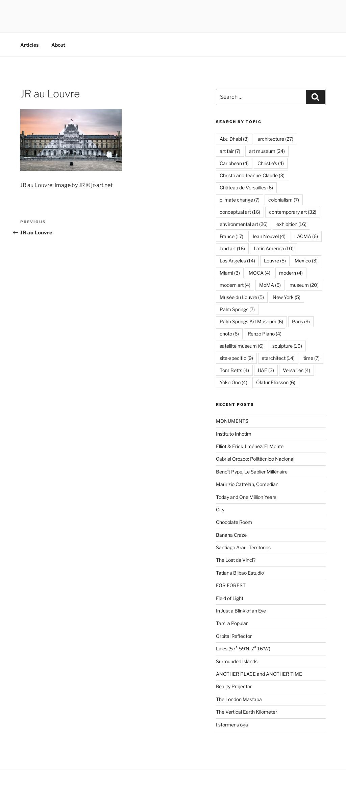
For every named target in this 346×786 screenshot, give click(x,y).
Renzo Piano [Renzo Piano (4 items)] (264, 334)
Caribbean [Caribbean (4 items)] (234, 163)
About (58, 45)
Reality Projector (234, 686)
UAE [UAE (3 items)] (266, 370)
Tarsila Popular (232, 623)
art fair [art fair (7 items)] (230, 151)
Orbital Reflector (234, 636)
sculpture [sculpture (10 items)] (287, 346)
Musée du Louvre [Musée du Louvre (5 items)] (242, 297)
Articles (29, 45)
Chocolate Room (234, 522)
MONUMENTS (232, 421)
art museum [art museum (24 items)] (267, 151)
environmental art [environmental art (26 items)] (244, 224)
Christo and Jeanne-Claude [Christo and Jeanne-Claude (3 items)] (252, 175)
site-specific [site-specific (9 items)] (236, 358)
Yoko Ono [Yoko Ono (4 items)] (233, 382)
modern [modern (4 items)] (291, 273)
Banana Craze (231, 535)
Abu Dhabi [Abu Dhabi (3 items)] (234, 139)
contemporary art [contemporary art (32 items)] (292, 212)
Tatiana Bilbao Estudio (240, 573)
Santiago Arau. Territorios (243, 547)
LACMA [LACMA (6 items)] (306, 236)
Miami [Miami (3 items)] (230, 273)
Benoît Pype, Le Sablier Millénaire (252, 472)
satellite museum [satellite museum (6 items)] (242, 346)
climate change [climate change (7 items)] (240, 200)
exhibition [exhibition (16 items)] (291, 224)
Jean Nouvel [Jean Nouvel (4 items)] (269, 236)
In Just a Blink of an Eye (241, 611)
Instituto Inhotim (233, 434)
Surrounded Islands (236, 661)
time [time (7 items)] (311, 358)
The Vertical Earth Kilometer (246, 712)
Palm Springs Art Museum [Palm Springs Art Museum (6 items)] (251, 321)
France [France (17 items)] (231, 236)
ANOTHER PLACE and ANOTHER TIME (259, 674)
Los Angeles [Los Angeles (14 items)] (237, 260)
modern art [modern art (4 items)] (235, 285)
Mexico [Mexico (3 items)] (306, 260)
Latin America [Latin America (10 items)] (274, 248)
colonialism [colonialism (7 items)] (283, 200)
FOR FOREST (231, 585)
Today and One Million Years (246, 497)
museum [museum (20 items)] (304, 285)
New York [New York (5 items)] (286, 297)
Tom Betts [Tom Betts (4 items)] (234, 370)
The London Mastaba (239, 699)
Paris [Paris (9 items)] (301, 321)
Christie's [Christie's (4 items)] (270, 163)
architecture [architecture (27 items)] (275, 139)
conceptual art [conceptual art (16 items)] (240, 212)
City (220, 509)
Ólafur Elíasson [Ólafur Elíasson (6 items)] (275, 382)
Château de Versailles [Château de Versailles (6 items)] (246, 187)
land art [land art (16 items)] (232, 248)
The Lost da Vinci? (235, 560)
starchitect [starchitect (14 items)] (278, 358)
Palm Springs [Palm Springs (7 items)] (237, 309)
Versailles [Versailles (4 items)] (296, 370)
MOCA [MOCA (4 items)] (259, 273)
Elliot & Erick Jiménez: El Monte (249, 446)
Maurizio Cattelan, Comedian (247, 484)
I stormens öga (232, 724)
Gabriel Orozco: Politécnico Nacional (255, 459)
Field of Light (229, 598)
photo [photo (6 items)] (229, 334)
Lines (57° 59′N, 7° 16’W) (243, 648)
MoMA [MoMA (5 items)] (270, 285)
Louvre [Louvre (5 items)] (275, 260)
